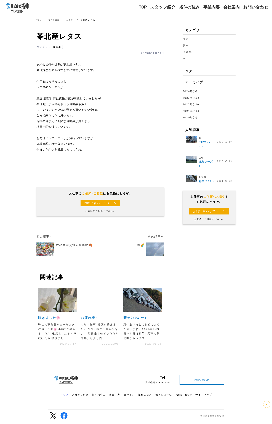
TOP (39, 19)
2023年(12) (191, 97)
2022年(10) (191, 104)
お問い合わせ (183, 396)
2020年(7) (190, 117)
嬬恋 (186, 39)
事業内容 (114, 396)
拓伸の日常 (55, 19)
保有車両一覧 (163, 396)
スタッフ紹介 (80, 396)
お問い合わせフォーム (100, 203)
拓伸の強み (99, 396)
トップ (64, 396)
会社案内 (129, 396)
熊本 (186, 45)
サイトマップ (203, 396)
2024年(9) (190, 91)
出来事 (72, 19)
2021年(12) (191, 111)
